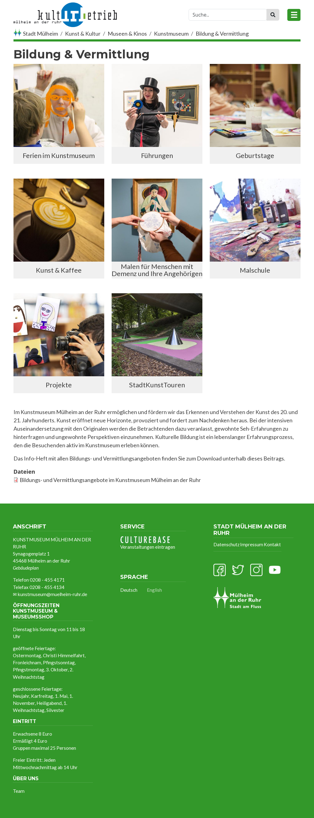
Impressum (251, 544)
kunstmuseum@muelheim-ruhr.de (52, 594)
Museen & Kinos (127, 33)
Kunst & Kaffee (59, 270)
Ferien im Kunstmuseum (59, 155)
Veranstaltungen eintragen (147, 543)
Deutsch (128, 590)
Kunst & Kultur (83, 33)
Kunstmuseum (171, 33)
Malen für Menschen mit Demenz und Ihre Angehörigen (157, 270)
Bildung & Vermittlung (222, 33)
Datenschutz (226, 544)
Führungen (157, 155)
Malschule (255, 270)
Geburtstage (255, 155)
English (154, 590)
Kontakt (272, 544)
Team (19, 791)
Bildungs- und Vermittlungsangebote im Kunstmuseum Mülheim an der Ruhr (110, 479)
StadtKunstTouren (157, 385)
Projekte (59, 385)
